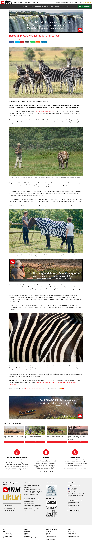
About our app (6, 537)
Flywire (37, 461)
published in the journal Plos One (44, 111)
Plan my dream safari (84, 6)
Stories (31, 6)
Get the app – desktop (7, 536)
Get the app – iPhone (7, 533)
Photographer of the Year (40, 6)
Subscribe (57, 6)
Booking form (27, 536)
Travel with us (25, 6)
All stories (48, 533)
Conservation (50, 6)
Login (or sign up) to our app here (34, 388)
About (69, 529)
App (4, 529)
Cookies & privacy (71, 537)
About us (62, 6)
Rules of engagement (50, 539)
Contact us (70, 534)
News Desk (26, 39)
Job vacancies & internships (73, 536)
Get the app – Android (7, 534)
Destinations (27, 531)
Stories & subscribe (51, 529)
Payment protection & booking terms (32, 537)
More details (13, 441)
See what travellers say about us (46, 471)
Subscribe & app (49, 531)
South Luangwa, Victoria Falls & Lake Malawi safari (13, 437)
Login (4, 531)
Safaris (26, 529)
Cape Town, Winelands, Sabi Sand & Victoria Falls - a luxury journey (77, 438)
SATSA (37, 467)
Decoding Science (36, 39)
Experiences (26, 533)
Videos (47, 537)
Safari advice (27, 534)
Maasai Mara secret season (55, 436)
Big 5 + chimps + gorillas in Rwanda (33, 437)
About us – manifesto (72, 533)
